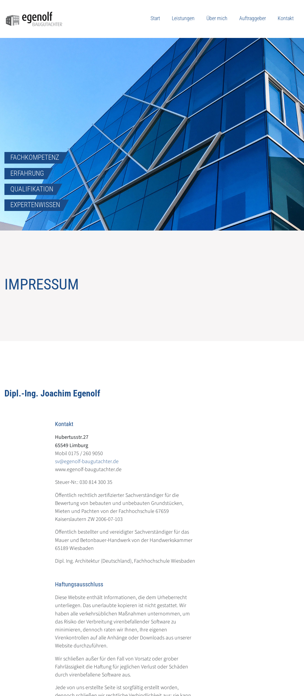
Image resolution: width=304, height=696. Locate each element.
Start (155, 18)
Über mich (216, 18)
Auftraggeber (252, 18)
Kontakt (286, 18)
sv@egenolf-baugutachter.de (87, 461)
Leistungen (183, 18)
